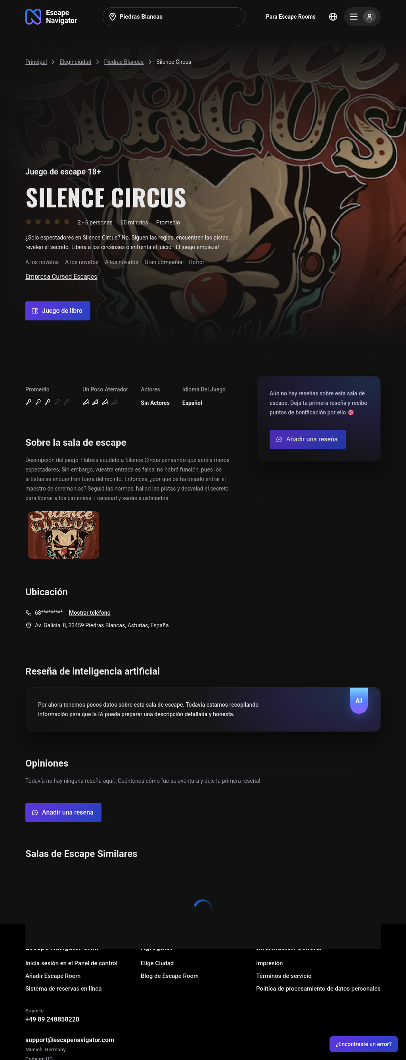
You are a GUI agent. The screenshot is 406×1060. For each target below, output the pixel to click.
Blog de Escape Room (170, 975)
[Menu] (362, 16)
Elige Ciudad (157, 963)
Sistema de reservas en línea (63, 988)
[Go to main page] (51, 17)
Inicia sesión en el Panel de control (71, 963)
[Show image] (63, 535)
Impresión (269, 963)
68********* (49, 613)
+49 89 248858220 (52, 1019)
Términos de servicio (284, 975)
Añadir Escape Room (52, 975)
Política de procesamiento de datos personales (318, 988)
